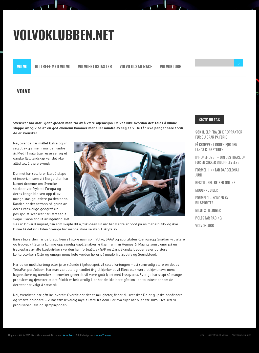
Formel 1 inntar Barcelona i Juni (217, 172)
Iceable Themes (102, 335)
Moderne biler (206, 190)
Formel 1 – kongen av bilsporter (211, 200)
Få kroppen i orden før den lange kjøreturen (216, 147)
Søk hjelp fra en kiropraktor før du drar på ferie (218, 134)
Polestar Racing (208, 217)
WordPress (68, 335)
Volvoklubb (170, 66)
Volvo (22, 66)
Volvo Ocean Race (136, 66)
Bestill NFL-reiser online (215, 182)
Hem (201, 335)
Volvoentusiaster (95, 66)
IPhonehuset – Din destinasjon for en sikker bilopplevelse (220, 159)
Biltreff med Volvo (52, 66)
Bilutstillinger (208, 210)
